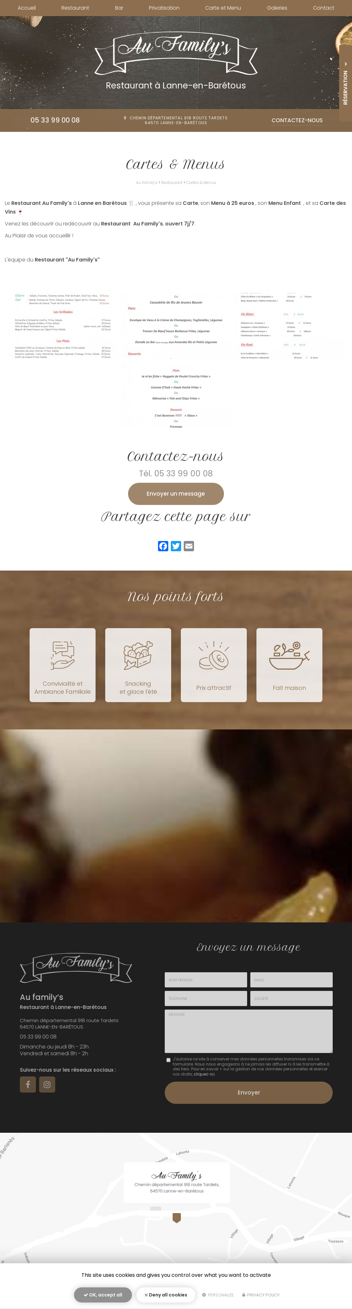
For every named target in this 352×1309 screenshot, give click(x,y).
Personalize (218, 1295)
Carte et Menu (223, 8)
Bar (119, 8)
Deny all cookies (165, 1295)
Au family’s (146, 182)
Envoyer (249, 1092)
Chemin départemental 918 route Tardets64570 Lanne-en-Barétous (179, 120)
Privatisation (164, 8)
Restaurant (75, 8)
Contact (323, 8)
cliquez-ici (204, 1074)
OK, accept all (103, 1295)
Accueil (27, 8)
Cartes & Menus (201, 182)
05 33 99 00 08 (55, 120)
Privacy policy (261, 1295)
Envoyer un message (176, 494)
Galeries (277, 8)
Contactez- (297, 120)
